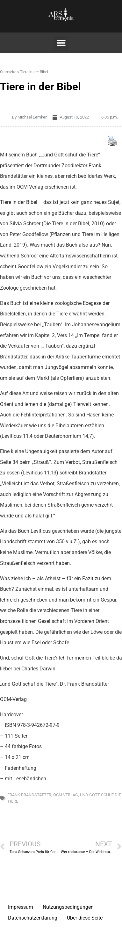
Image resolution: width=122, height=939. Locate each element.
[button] (61, 43)
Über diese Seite (85, 918)
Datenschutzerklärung (32, 918)
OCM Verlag (65, 794)
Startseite (8, 72)
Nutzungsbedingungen (68, 907)
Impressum (20, 907)
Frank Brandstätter (29, 794)
